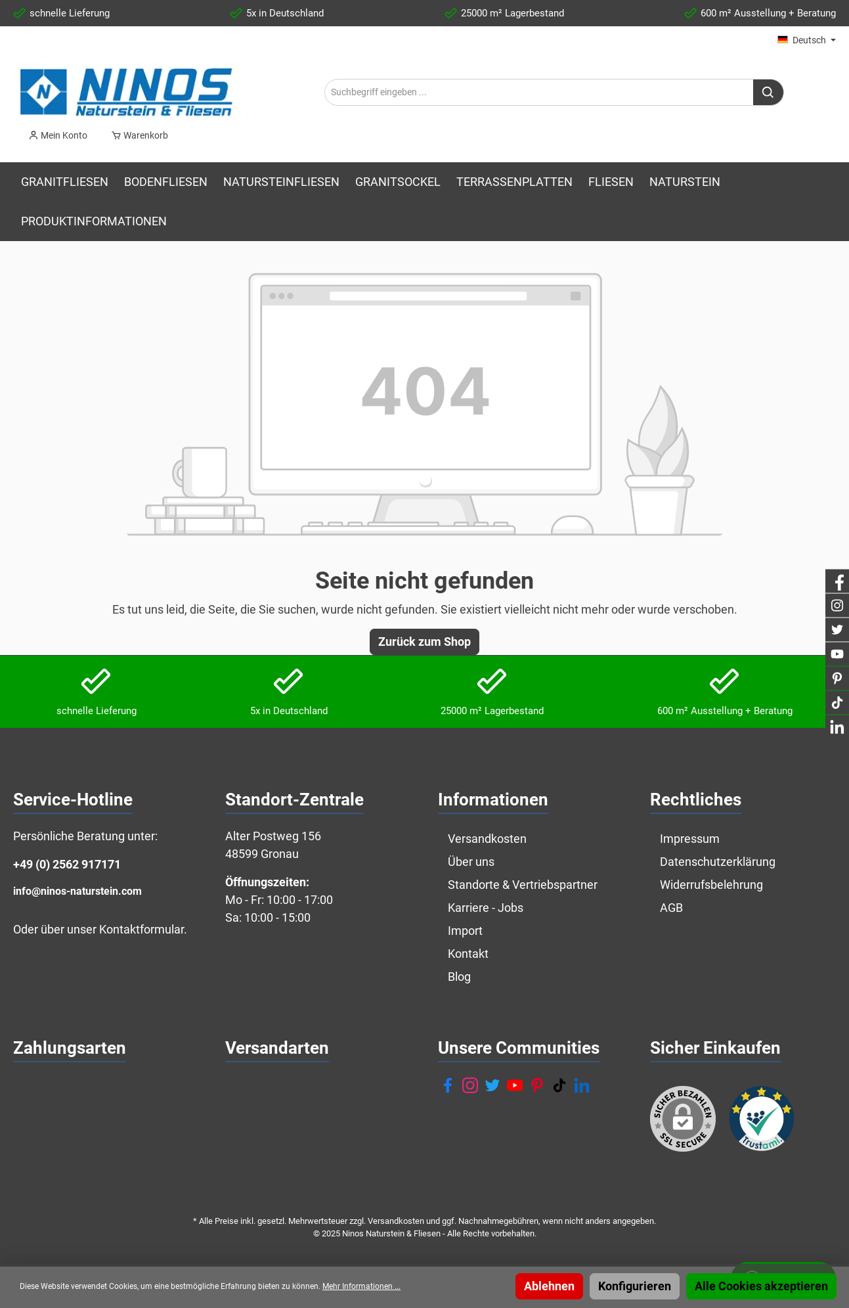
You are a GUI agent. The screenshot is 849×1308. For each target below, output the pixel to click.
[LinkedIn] (582, 1085)
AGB (671, 907)
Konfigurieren (634, 1286)
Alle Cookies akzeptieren (761, 1286)
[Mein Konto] (58, 135)
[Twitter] (492, 1085)
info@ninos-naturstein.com (77, 891)
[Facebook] (448, 1085)
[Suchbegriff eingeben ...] (539, 92)
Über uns (471, 861)
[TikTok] (559, 1085)
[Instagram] (470, 1085)
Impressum (690, 839)
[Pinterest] (537, 1085)
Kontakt (468, 953)
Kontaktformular (141, 929)
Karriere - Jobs (485, 907)
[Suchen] (768, 92)
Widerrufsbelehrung (711, 884)
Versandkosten (487, 839)
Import (465, 930)
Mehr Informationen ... (361, 1286)
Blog (459, 976)
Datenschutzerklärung (717, 861)
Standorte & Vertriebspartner (523, 884)
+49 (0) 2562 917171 (67, 864)
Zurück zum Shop (424, 641)
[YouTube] (515, 1085)
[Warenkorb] (135, 135)
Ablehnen (549, 1286)
